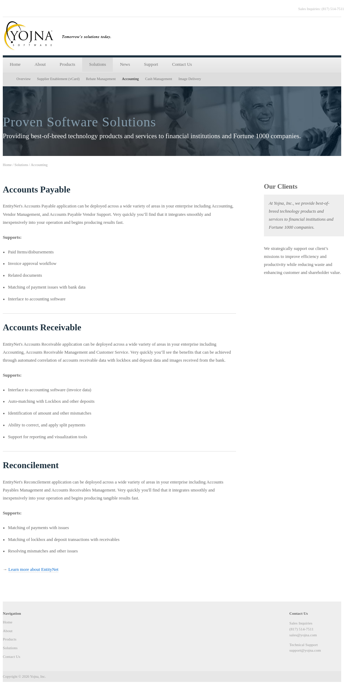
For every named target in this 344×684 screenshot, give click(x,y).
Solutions (97, 64)
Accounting (130, 79)
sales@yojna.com (303, 635)
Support (151, 64)
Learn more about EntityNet (33, 569)
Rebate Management (101, 79)
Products (67, 64)
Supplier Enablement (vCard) (58, 79)
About (40, 64)
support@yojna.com (305, 650)
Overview (23, 79)
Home (15, 64)
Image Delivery (189, 79)
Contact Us (182, 64)
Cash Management (158, 79)
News (125, 64)
